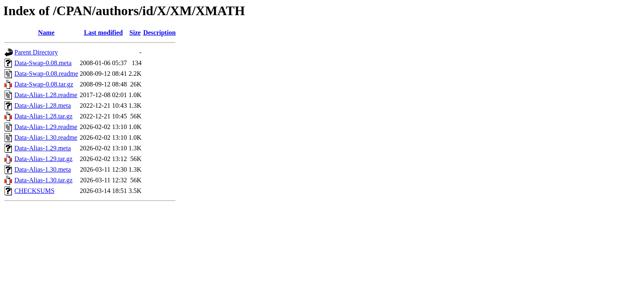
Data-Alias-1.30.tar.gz (43, 180)
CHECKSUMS (34, 190)
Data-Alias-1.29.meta (42, 148)
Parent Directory (36, 52)
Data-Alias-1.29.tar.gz (43, 158)
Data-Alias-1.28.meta (42, 105)
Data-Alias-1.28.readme (46, 94)
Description (159, 32)
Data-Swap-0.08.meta (43, 62)
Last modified (103, 32)
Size (135, 32)
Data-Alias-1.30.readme (46, 137)
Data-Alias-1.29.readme (46, 126)
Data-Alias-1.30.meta (42, 169)
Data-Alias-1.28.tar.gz (43, 116)
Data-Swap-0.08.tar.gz (43, 84)
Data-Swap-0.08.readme (46, 73)
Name (46, 32)
